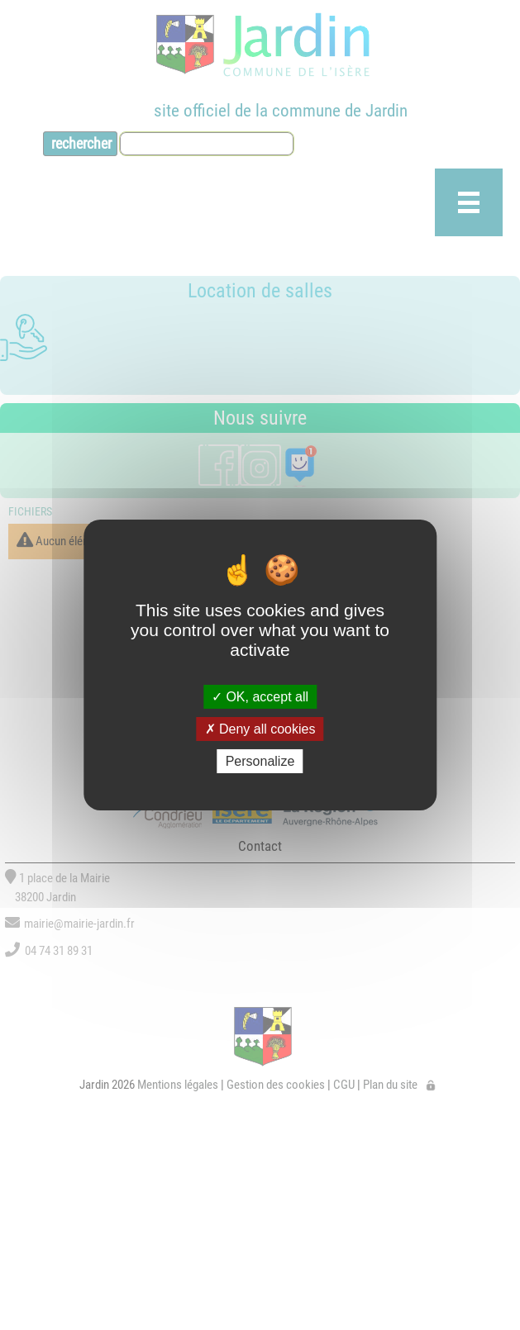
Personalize (260, 761)
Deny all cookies (260, 729)
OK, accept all (260, 696)
